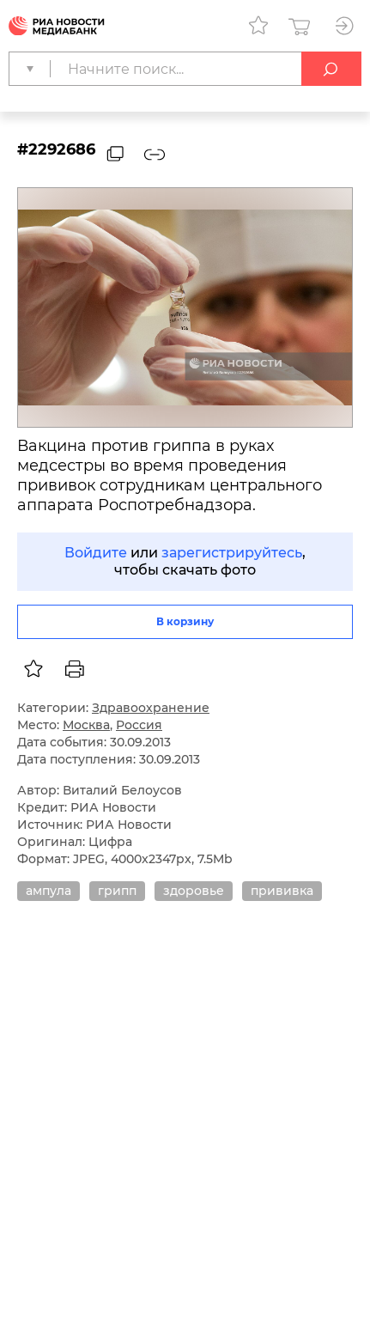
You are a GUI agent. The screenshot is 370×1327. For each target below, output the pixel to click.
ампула (48, 890)
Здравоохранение (150, 707)
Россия (139, 725)
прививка (282, 890)
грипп (117, 890)
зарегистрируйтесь (231, 553)
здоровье (193, 890)
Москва (86, 725)
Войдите (95, 553)
